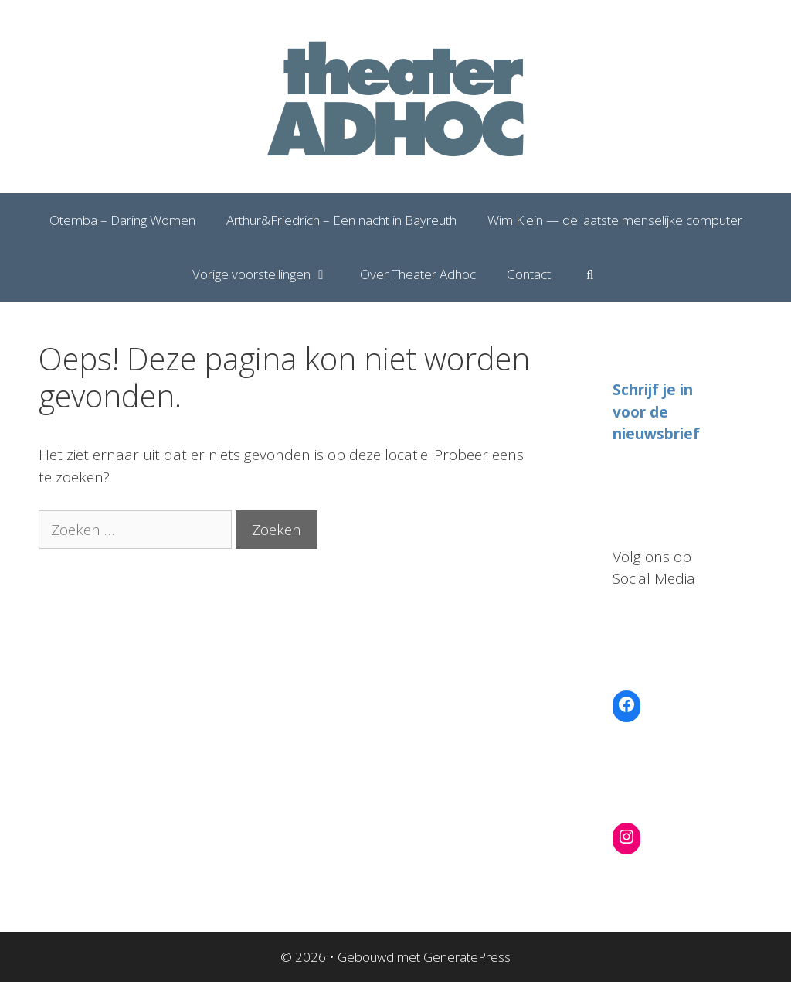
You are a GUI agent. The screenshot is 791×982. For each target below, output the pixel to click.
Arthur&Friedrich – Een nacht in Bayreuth (341, 220)
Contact (529, 274)
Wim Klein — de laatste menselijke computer (614, 220)
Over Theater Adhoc (418, 274)
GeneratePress (467, 957)
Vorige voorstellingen (268, 274)
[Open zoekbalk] (590, 274)
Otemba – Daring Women (122, 220)
